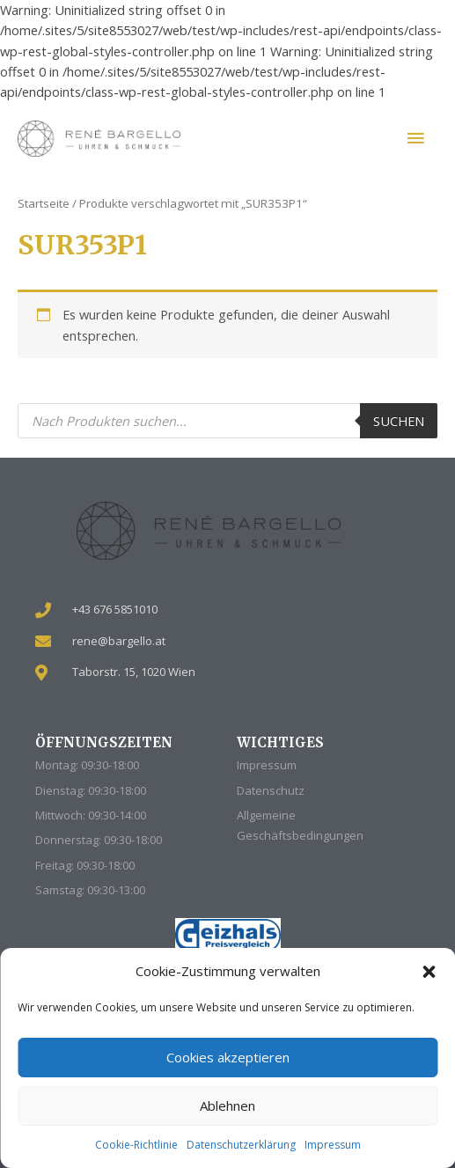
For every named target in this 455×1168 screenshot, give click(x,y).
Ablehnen (227, 1105)
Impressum (333, 1144)
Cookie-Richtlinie (136, 1144)
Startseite (44, 203)
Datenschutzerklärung (241, 1144)
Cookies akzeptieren (228, 1057)
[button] (428, 972)
